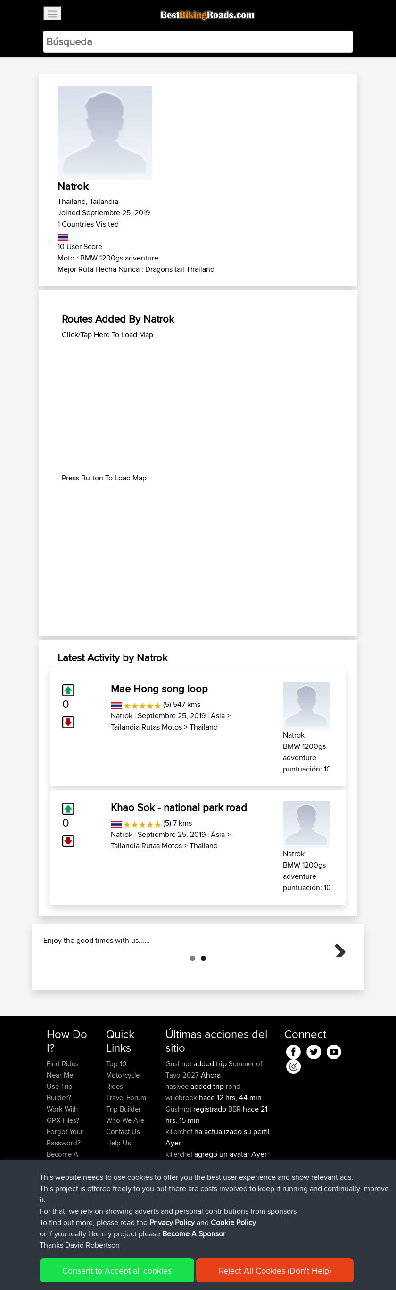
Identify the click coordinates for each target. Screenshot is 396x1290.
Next (336, 971)
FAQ (53, 1224)
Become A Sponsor (62, 1206)
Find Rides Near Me (63, 1116)
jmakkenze (182, 1212)
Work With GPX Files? (63, 1161)
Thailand (204, 727)
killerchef (179, 1179)
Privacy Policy (173, 1269)
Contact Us (123, 1179)
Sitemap (134, 1269)
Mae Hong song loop (159, 688)
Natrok (121, 715)
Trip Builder (123, 1156)
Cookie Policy (220, 1269)
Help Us (118, 1190)
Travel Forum (126, 1145)
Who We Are (125, 1167)
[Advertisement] (198, 406)
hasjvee (177, 1133)
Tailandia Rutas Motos (146, 727)
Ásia (218, 715)
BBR (234, 1156)
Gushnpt (179, 1111)
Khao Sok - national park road (179, 807)
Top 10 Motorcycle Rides (123, 1122)
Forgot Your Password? (65, 1184)
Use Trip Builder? (60, 1139)
